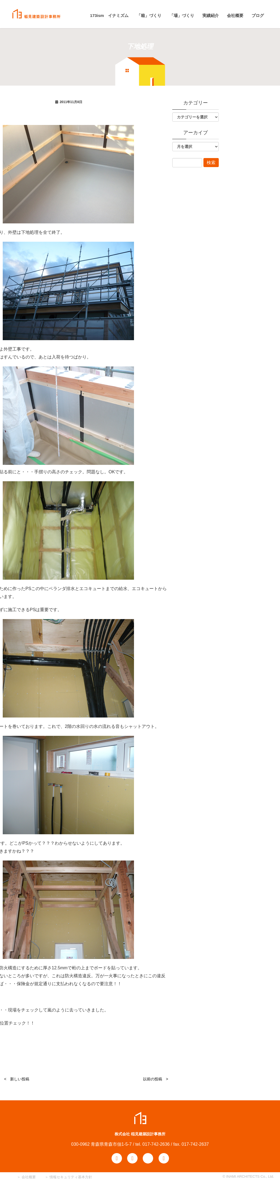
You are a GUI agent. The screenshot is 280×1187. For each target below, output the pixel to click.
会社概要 (28, 1177)
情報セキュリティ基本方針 (70, 1177)
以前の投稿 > (155, 1079)
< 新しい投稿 (16, 1079)
